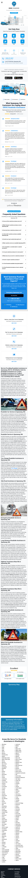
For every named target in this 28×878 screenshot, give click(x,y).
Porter (16, 797)
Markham (17, 754)
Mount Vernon (18, 771)
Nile (16, 774)
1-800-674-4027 (14, 298)
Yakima (17, 860)
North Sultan (18, 776)
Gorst (3, 816)
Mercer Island (18, 759)
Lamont (3, 855)
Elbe (3, 804)
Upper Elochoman (19, 846)
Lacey (3, 848)
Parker (16, 789)
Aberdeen (4, 744)
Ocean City (17, 780)
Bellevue (4, 765)
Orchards (17, 783)
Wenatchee (17, 855)
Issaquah (4, 833)
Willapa (17, 857)
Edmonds (4, 803)
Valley (16, 848)
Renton (17, 806)
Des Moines (4, 798)
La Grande (4, 846)
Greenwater (4, 821)
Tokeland (17, 840)
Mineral (17, 767)
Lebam (3, 858)
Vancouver (17, 849)
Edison (3, 801)
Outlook (17, 786)
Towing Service (18, 876)
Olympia (17, 782)
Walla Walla (18, 851)
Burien (3, 776)
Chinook (3, 783)
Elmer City (4, 807)
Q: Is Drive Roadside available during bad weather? (14, 263)
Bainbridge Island (6, 757)
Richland (17, 807)
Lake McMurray (5, 851)
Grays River (4, 819)
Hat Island (4, 824)
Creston (3, 788)
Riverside (17, 809)
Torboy (16, 842)
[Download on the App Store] (8, 78)
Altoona (3, 753)
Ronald (16, 812)
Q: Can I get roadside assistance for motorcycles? (14, 252)
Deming (3, 797)
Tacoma (17, 836)
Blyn (3, 770)
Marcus (17, 753)
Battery (5, 38)
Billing (2, 872)
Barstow (4, 762)
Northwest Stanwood (20, 777)
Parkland (17, 791)
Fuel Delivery (17, 874)
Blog (2, 876)
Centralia (4, 780)
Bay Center (4, 764)
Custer (3, 792)
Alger (3, 750)
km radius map (14, 700)
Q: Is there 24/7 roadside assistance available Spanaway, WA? (14, 235)
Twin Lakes (18, 843)
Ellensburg (4, 806)
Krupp (3, 845)
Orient (16, 785)
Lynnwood (17, 744)
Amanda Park (5, 754)
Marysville (17, 757)
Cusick (3, 791)
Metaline (17, 761)
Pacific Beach (18, 788)
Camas (3, 777)
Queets (17, 801)
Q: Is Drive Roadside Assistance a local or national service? (14, 268)
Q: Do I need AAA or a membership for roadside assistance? (14, 247)
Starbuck (17, 833)
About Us (2, 871)
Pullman (17, 798)
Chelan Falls (4, 782)
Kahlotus (4, 834)
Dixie (3, 800)
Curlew (3, 789)
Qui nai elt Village (19, 803)
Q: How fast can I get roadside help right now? (14, 239)
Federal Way (4, 812)
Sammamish (18, 815)
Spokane (17, 830)
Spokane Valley (18, 831)
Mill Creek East (18, 765)
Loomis (3, 861)
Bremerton (4, 774)
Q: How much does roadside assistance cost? (14, 230)
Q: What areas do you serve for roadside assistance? (14, 255)
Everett (3, 809)
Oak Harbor (17, 779)
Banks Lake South (6, 759)
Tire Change (17, 871)
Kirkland (3, 842)
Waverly (17, 854)
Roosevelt (17, 813)
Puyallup (17, 800)
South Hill (17, 827)
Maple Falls (18, 748)
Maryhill (17, 756)
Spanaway (17, 828)
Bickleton (4, 768)
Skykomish (17, 824)
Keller (3, 837)
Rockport (17, 810)
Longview (4, 860)
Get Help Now (14, 295)
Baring (3, 761)
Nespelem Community (20, 773)
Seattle (17, 819)
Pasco (16, 792)
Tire (14, 38)
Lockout (5, 44)
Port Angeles (18, 795)
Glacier (3, 813)
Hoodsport (4, 828)
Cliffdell (3, 785)
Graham (3, 818)
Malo (16, 747)
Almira (3, 751)
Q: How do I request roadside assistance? (14, 259)
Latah (3, 857)
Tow (22, 38)
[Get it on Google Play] (18, 78)
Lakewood (4, 854)
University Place (19, 845)
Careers (2, 874)
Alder (3, 748)
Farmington (4, 810)
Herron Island (5, 827)
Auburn (3, 756)
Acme (3, 745)
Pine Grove (17, 794)
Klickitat (3, 843)
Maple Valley (18, 750)
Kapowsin (4, 836)
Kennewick (4, 839)
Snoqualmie (18, 825)
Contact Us (3, 875)
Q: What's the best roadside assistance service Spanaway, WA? (14, 226)
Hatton (3, 825)
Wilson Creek (18, 858)
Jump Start (17, 873)
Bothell (3, 771)
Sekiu (16, 821)
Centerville (4, 779)
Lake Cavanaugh (5, 849)
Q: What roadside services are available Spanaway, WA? (14, 243)
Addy (3, 747)
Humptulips (4, 830)
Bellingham (4, 767)
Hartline (3, 822)
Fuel (14, 44)
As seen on (14, 203)
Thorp (16, 839)
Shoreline (17, 822)
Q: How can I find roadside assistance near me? (14, 221)
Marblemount (18, 751)
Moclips (17, 768)
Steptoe (17, 834)
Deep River (4, 795)
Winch (22, 44)
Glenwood (4, 815)
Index (3, 831)
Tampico (17, 837)
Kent (3, 840)
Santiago (17, 816)
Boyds (3, 773)
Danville (3, 794)
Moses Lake (18, 770)
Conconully (4, 786)
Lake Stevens (5, 852)
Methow (17, 764)
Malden (17, 745)
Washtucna (17, 852)
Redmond (17, 804)
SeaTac (17, 818)
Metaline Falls (18, 762)
